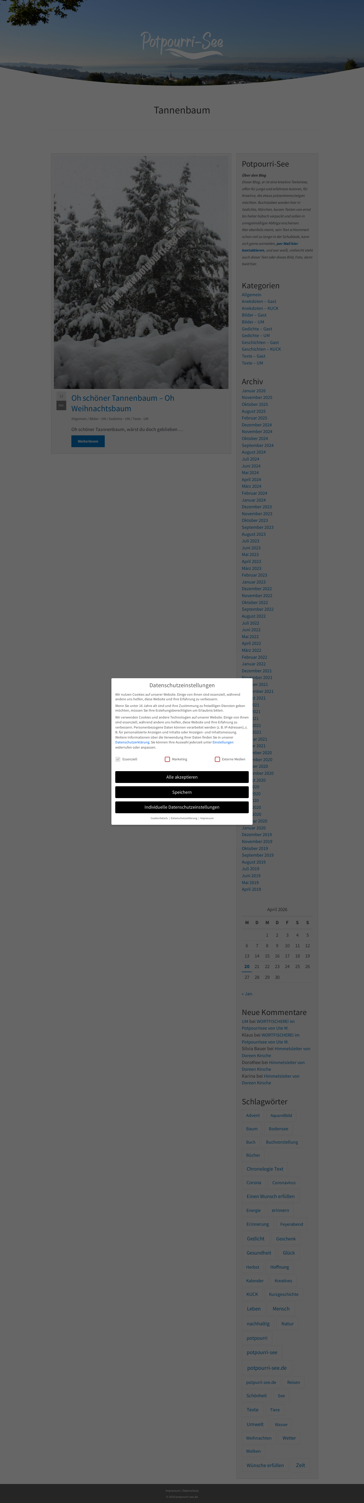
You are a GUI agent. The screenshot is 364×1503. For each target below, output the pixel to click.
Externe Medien (230, 759)
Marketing (176, 759)
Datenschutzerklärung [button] (184, 818)
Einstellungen (223, 742)
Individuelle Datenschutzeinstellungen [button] (182, 807)
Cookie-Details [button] (159, 818)
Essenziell (126, 759)
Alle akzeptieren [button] (182, 777)
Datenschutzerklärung (132, 742)
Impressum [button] (207, 818)
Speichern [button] (182, 792)
